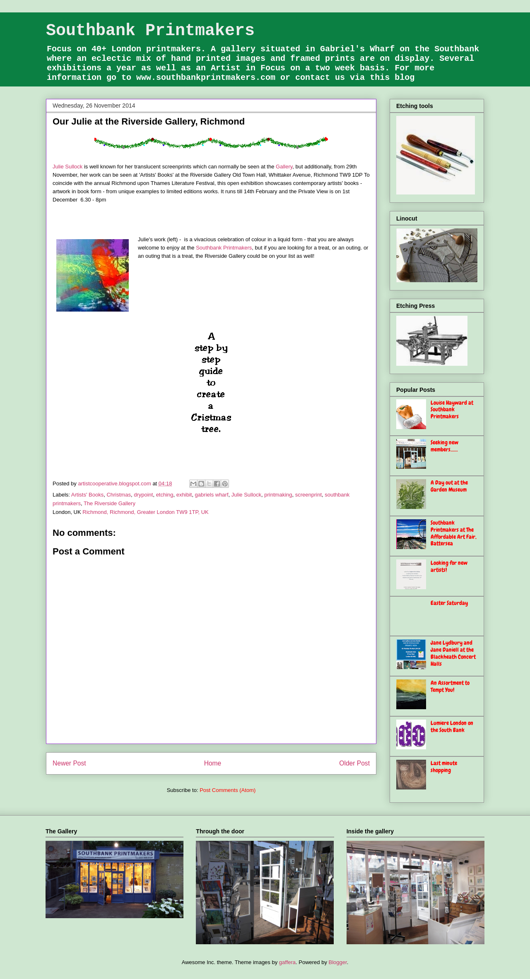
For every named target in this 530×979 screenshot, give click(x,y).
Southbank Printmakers (150, 31)
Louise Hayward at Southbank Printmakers (452, 409)
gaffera (287, 962)
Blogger (338, 962)
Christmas (118, 495)
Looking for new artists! (449, 566)
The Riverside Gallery (109, 503)
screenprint (308, 495)
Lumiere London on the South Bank (452, 726)
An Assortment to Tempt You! (450, 686)
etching (164, 495)
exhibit (184, 495)
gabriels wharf (212, 495)
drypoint (143, 495)
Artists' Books (87, 495)
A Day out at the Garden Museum (449, 486)
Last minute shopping (444, 766)
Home (213, 763)
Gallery (284, 166)
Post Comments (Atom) (227, 790)
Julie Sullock (67, 166)
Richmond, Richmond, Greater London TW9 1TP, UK (145, 512)
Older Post (354, 763)
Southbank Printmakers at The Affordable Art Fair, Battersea (454, 533)
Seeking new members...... (444, 446)
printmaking (278, 495)
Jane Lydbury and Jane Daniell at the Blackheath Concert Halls (453, 653)
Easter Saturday (449, 603)
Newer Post (69, 763)
